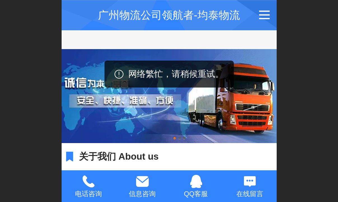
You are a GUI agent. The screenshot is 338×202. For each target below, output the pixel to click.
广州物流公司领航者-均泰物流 (169, 15)
